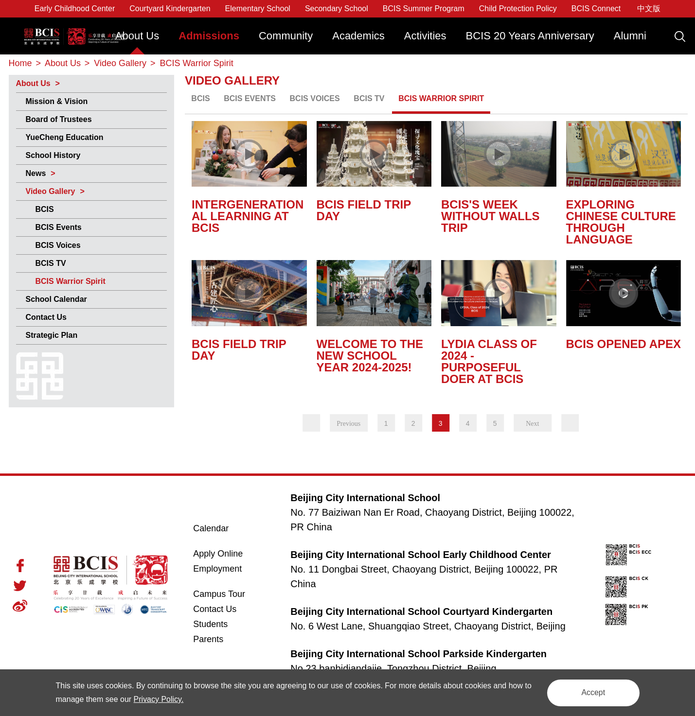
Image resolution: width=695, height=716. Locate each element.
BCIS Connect (596, 8)
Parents (208, 639)
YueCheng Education (65, 137)
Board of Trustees (59, 119)
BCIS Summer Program (423, 8)
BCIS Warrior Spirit (71, 281)
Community (286, 36)
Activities (425, 36)
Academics (358, 36)
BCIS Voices (58, 245)
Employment (217, 569)
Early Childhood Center (75, 8)
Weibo (20, 605)
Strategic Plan (52, 335)
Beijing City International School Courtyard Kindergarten (421, 611)
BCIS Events (59, 227)
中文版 (648, 8)
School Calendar (56, 299)
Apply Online (229, 553)
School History (53, 155)
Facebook (20, 565)
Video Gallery (50, 191)
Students (210, 624)
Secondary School (336, 8)
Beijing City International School (72, 28)
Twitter (20, 585)
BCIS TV (51, 263)
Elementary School (257, 8)
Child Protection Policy (518, 8)
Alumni (630, 36)
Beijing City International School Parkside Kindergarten (418, 653)
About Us (137, 36)
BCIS (45, 209)
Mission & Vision (57, 101)
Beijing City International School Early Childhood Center (420, 554)
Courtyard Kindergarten (169, 8)
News (36, 173)
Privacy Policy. (167, 699)
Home (20, 63)
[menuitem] (137, 40)
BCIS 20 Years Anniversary (530, 36)
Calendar (211, 528)
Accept (593, 692)
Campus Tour (229, 594)
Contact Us (46, 317)
